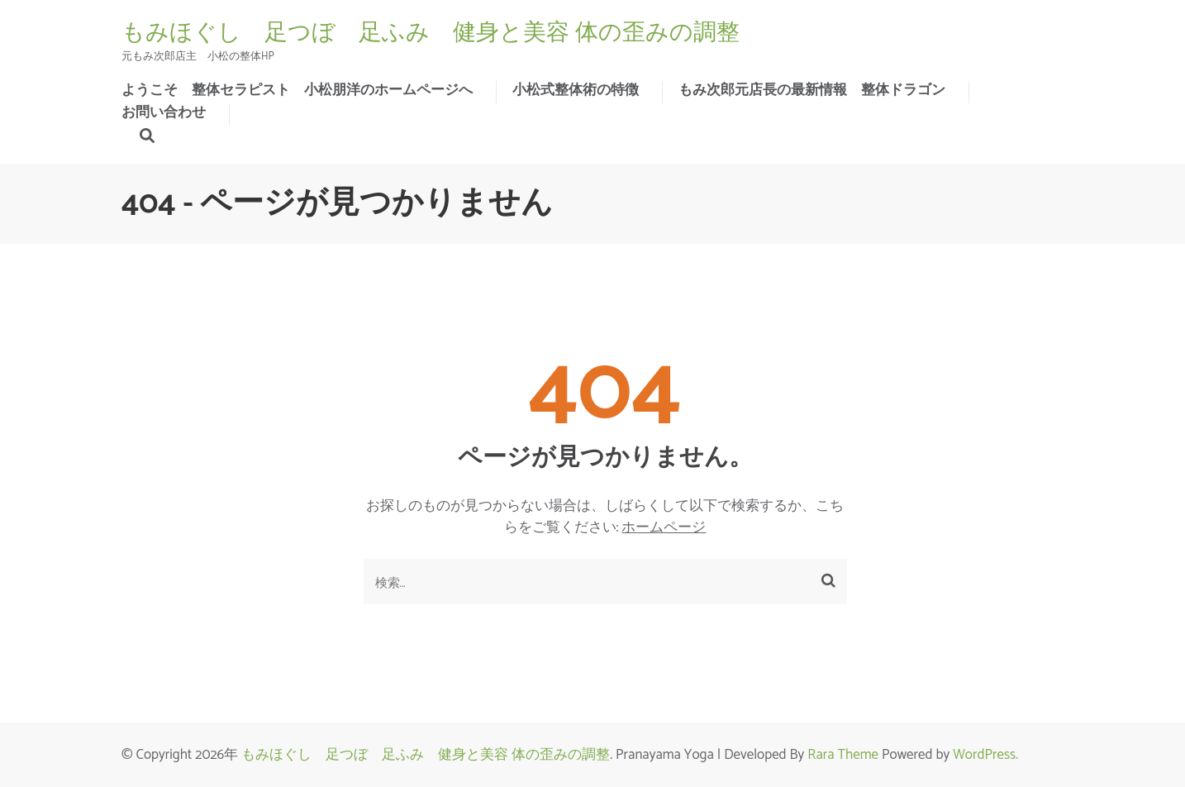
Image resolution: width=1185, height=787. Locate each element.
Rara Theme (842, 754)
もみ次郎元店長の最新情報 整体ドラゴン (811, 90)
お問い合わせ (163, 112)
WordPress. (985, 754)
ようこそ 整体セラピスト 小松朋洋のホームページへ (297, 90)
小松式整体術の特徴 (575, 90)
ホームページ (663, 527)
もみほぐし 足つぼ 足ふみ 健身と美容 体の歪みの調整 (430, 32)
